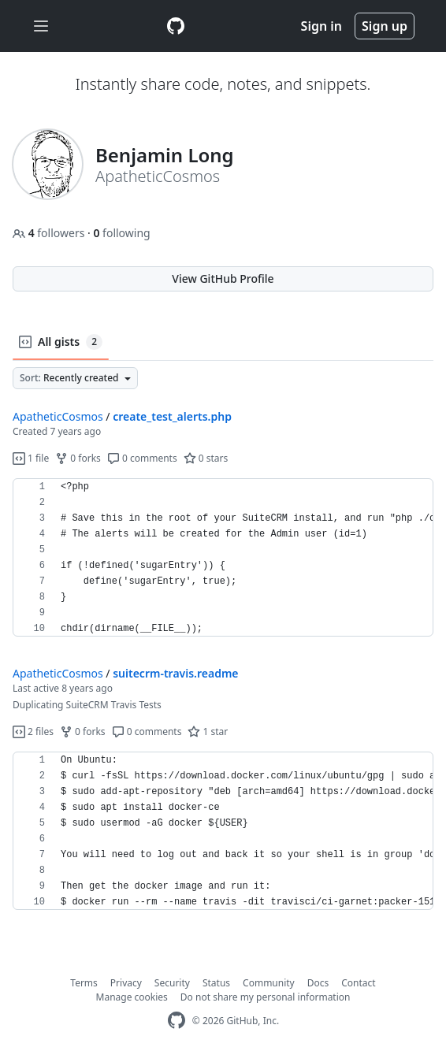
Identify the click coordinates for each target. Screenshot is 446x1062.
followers (50, 232)
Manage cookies (132, 997)
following (121, 232)
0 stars (206, 458)
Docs (318, 983)
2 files (33, 731)
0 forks (78, 458)
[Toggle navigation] (41, 26)
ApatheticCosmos (58, 416)
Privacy (126, 983)
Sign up (384, 26)
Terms (84, 983)
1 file (31, 458)
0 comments (142, 458)
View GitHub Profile (222, 278)
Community (269, 983)
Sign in (321, 26)
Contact (358, 983)
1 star (208, 731)
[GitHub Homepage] (176, 1020)
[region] (223, 558)
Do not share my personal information (265, 997)
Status (216, 983)
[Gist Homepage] (175, 26)
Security (172, 983)
